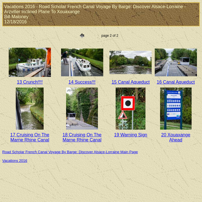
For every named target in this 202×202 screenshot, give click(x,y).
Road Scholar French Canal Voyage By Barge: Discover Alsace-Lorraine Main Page (70, 152)
